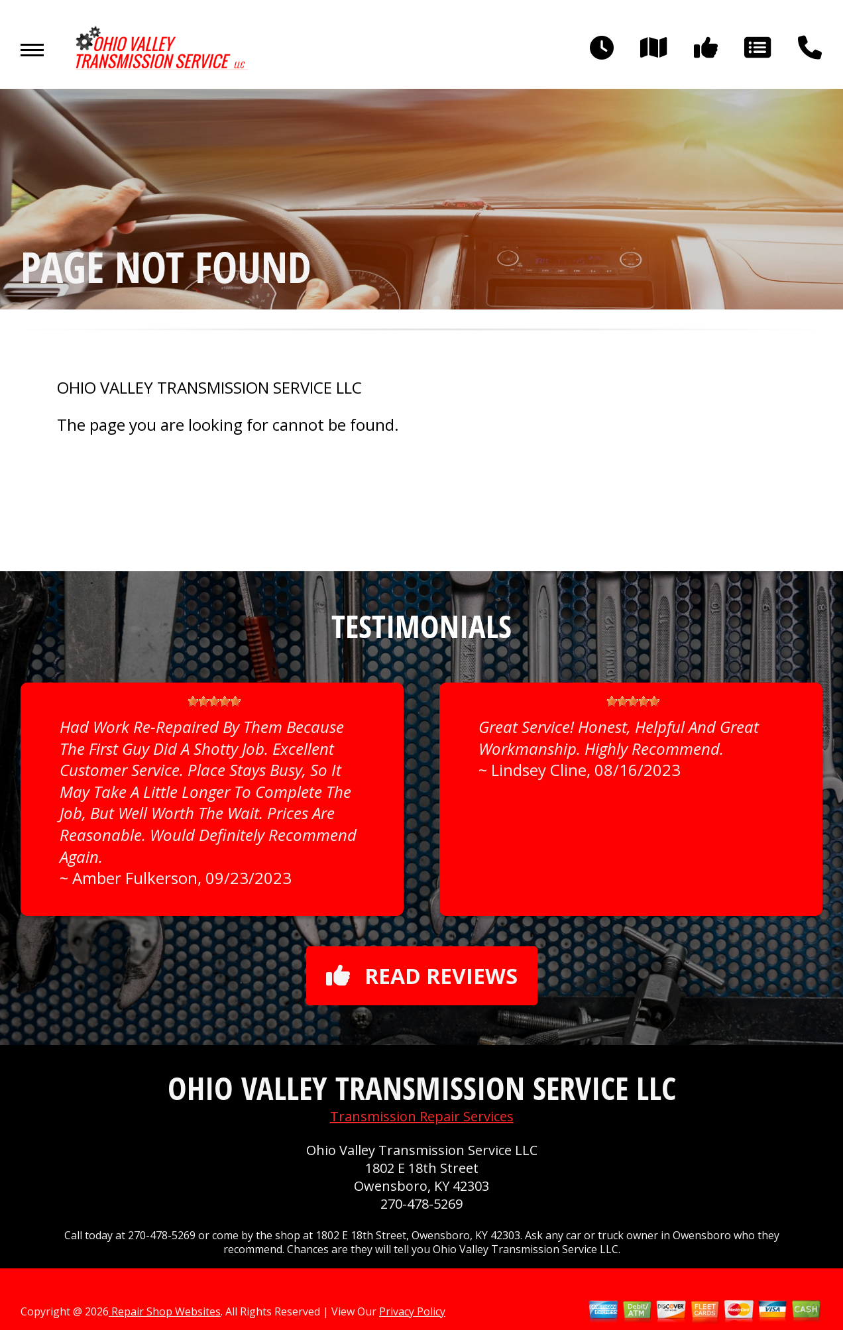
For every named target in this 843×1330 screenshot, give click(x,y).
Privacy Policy (412, 1311)
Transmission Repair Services (422, 1116)
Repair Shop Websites (165, 1311)
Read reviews (422, 976)
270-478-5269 (421, 1204)
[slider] (214, 701)
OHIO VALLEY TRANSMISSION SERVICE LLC (209, 387)
